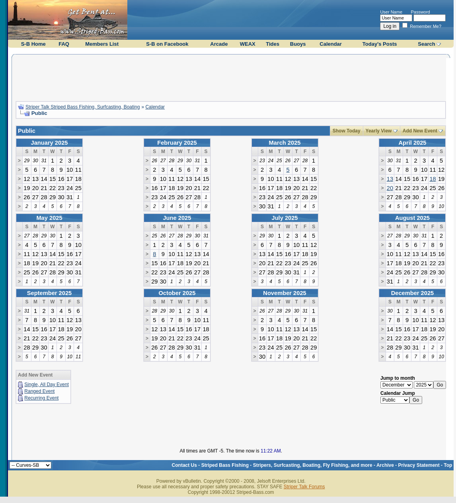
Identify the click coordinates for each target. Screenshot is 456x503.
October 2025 (176, 293)
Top (448, 465)
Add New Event (420, 131)
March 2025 (285, 143)
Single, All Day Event (46, 384)
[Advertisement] (231, 77)
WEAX (247, 44)
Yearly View (379, 131)
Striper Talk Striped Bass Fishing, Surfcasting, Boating (82, 107)
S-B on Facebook (167, 44)
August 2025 (412, 218)
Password (420, 12)
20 (390, 188)
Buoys (298, 44)
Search (426, 44)
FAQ (63, 44)
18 (432, 179)
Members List (102, 44)
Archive (385, 465)
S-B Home (33, 44)
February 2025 (177, 143)
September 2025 (49, 293)
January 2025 (49, 143)
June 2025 (177, 218)
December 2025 (412, 293)
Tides (272, 44)
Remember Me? (421, 26)
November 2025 (284, 293)
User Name (391, 12)
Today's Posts (379, 44)
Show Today (347, 131)
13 (390, 179)
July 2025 (285, 218)
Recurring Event (41, 398)
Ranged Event (39, 391)
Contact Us (184, 465)
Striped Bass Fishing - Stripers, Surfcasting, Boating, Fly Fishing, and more (286, 465)
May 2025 (49, 218)
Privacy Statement (419, 465)
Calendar (331, 44)
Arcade (219, 44)
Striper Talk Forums (304, 486)
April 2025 (412, 143)
